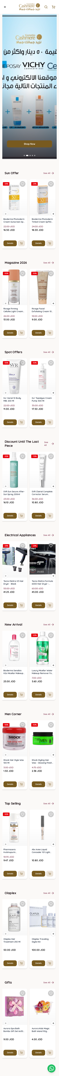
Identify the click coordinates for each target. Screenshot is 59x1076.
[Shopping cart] (51, 1068)
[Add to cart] (21, 744)
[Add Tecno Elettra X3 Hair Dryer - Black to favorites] (22, 1046)
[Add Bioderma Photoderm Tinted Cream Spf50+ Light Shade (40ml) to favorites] (51, 684)
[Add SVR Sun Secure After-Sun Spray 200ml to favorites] (22, 957)
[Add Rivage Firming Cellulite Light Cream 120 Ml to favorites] (22, 774)
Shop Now (29, 644)
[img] (14, 698)
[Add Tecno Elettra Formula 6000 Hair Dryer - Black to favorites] (51, 1046)
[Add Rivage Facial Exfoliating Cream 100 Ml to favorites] (51, 774)
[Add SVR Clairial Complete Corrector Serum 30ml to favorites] (51, 957)
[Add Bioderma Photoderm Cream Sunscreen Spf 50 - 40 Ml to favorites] (22, 684)
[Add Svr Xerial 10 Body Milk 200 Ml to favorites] (22, 863)
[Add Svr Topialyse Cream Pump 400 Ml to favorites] (51, 863)
